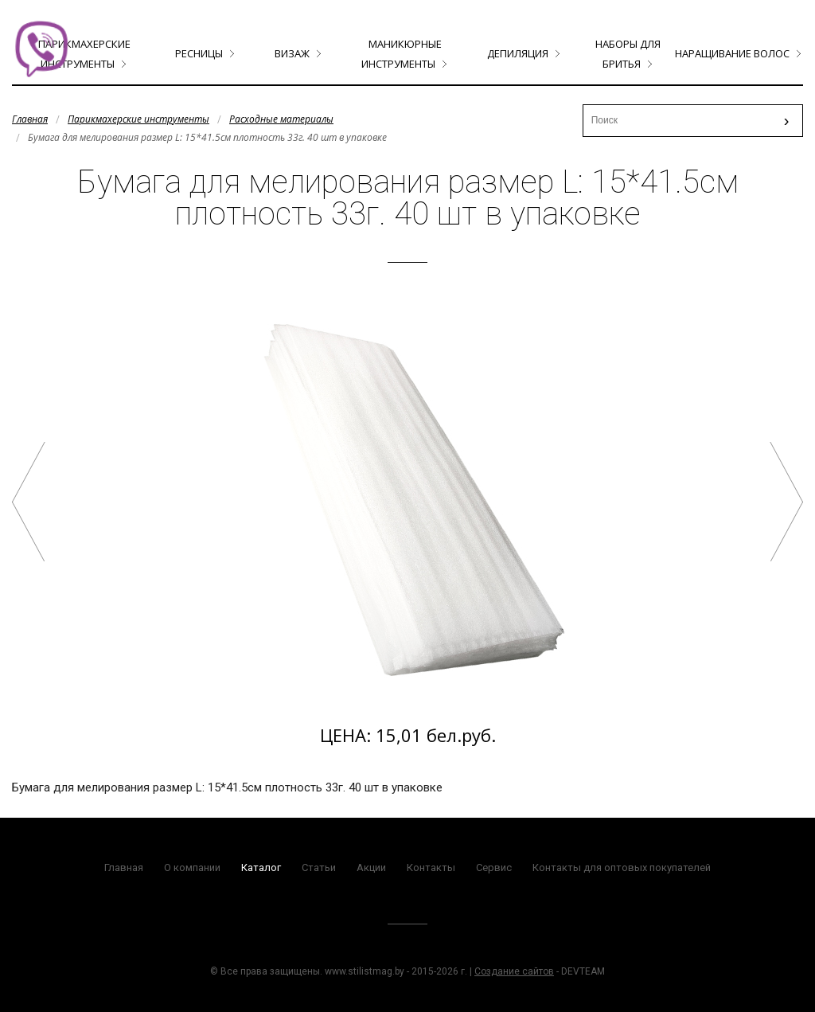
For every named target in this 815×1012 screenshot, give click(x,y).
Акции (371, 867)
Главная (30, 119)
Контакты (431, 867)
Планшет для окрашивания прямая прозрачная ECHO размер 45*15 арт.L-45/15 (28, 501)
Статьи (319, 867)
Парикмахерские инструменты (138, 119)
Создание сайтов (514, 971)
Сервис (494, 867)
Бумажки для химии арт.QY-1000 (786, 501)
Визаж (292, 53)
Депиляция (517, 53)
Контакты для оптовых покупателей (621, 867)
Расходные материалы (281, 119)
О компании (192, 867)
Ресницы (199, 53)
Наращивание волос (732, 53)
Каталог (261, 867)
